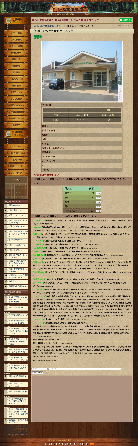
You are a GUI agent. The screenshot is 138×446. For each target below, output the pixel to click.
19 (6, 195)
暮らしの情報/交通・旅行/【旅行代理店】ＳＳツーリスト (18, 401)
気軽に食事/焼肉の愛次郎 (18, 391)
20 (9, 195)
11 (25, 189)
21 (13, 195)
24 (22, 195)
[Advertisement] (82, 398)
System (74, 440)
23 (19, 195)
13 (9, 192)
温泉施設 (16, 72)
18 (25, 192)
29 (16, 197)
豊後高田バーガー (16, 118)
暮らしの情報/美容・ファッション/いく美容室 (18, 322)
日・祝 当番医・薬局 (16, 153)
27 (9, 197)
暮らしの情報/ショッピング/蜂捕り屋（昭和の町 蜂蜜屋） (18, 341)
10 (22, 189)
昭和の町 (16, 59)
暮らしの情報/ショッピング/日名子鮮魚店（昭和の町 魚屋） (18, 331)
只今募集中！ (16, 125)
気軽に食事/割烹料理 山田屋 (18, 270)
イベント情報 (16, 33)
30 (19, 197)
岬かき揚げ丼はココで (16, 112)
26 (6, 197)
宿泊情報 (16, 66)
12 (6, 192)
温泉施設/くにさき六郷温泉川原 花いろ (18, 276)
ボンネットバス (16, 146)
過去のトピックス (16, 173)
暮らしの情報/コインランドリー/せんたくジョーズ (18, 359)
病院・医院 (55, 26)
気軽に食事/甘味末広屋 (17, 376)
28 (13, 197)
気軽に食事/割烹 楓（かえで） (18, 256)
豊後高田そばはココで (16, 105)
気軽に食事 (16, 53)
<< (13, 179)
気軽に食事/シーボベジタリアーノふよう (18, 384)
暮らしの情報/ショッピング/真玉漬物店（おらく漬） (18, 368)
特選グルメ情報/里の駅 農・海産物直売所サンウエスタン (18, 263)
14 (13, 192)
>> (18, 179)
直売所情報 (16, 86)
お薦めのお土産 (16, 79)
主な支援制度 (16, 160)
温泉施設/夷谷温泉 (18, 286)
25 (25, 195)
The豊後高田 (69, 9)
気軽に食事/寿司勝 (16, 307)
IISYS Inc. (87, 440)
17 (22, 192)
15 (16, 192)
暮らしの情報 (43, 26)
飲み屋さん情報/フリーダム (18, 316)
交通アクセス (16, 92)
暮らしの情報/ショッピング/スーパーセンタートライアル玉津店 (18, 299)
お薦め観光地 (16, 40)
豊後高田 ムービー (16, 166)
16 (19, 192)
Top (34, 26)
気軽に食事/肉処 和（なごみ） (18, 221)
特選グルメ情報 (16, 46)
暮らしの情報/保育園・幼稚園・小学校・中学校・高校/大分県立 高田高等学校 (18, 412)
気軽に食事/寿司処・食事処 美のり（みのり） (18, 233)
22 (16, 195)
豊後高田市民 (67, 440)
